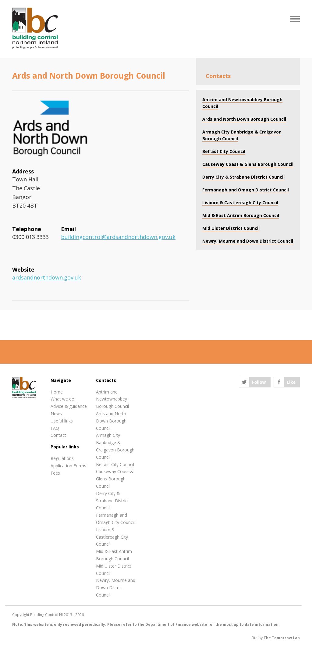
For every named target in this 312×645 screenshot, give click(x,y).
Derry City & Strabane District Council (112, 500)
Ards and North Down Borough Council (111, 421)
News (56, 413)
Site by (275, 637)
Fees (55, 473)
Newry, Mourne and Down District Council (115, 587)
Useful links (62, 421)
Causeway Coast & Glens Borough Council (114, 479)
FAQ (55, 428)
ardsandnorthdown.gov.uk (46, 277)
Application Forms (68, 466)
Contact (58, 435)
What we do (62, 399)
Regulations (62, 458)
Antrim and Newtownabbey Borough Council (112, 399)
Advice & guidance (69, 406)
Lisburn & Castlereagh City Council (112, 537)
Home (57, 392)
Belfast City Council (115, 464)
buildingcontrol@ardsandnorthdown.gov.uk (118, 237)
